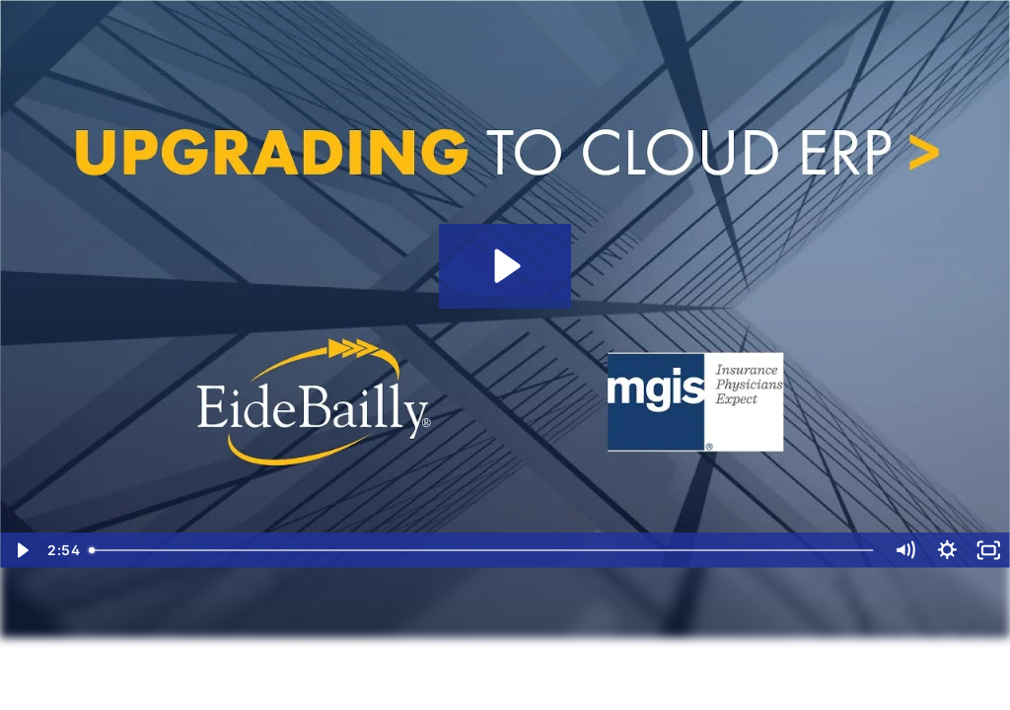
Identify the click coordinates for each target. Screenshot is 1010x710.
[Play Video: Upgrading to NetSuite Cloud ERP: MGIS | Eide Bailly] (504, 266)
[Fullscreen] (989, 550)
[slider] (483, 550)
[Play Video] (21, 550)
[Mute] (905, 550)
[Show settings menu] (947, 550)
